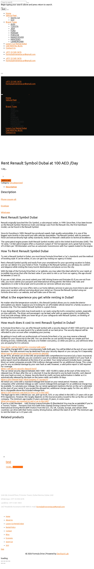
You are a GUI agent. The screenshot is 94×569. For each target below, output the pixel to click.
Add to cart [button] (18, 467)
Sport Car (9, 542)
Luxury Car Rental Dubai (16, 44)
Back (3, 9)
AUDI (13, 24)
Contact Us (11, 48)
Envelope (5, 206)
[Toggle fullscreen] (4, 561)
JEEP (13, 28)
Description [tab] (11, 187)
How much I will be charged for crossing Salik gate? (23, 347)
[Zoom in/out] (2, 561)
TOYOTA (14, 26)
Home (8, 13)
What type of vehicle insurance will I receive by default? (25, 353)
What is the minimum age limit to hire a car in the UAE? (25, 392)
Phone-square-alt (8, 199)
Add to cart (6, 180)
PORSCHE (15, 35)
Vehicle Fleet (11, 15)
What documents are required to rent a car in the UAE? (25, 401)
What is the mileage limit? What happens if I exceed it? (24, 379)
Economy (9, 538)
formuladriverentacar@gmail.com (20, 54)
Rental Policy (11, 527)
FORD (13, 31)
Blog (7, 535)
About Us (9, 520)
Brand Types (11, 22)
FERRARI (14, 33)
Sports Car (15, 18)
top (2, 549)
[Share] (7, 561)
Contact (9, 531)
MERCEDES (15, 39)
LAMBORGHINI (17, 41)
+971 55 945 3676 (13, 52)
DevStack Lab (63, 554)
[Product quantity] (15, 176)
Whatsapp (5, 212)
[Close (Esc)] (9, 561)
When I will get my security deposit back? (19, 369)
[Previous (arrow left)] (2, 563)
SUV (12, 20)
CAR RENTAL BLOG (14, 46)
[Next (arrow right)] (4, 563)
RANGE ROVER (17, 37)
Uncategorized (16, 183)
